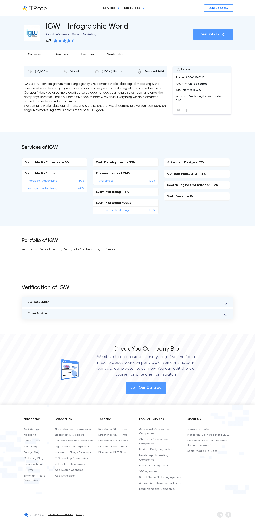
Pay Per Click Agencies (154, 465)
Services (61, 54)
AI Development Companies (73, 429)
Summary (35, 54)
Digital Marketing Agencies (72, 446)
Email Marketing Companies (157, 489)
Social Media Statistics (202, 451)
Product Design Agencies (155, 449)
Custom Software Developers (74, 440)
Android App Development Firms (160, 483)
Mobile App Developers (70, 464)
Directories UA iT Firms (113, 446)
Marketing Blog (33, 458)
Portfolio (87, 54)
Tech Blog (30, 446)
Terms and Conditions (60, 514)
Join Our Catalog (146, 388)
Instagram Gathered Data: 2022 (208, 435)
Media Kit (30, 435)
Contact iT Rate (198, 429)
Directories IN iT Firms (112, 452)
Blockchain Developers (69, 435)
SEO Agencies (148, 471)
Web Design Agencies (69, 470)
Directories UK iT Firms (113, 435)
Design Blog (32, 452)
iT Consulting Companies (71, 458)
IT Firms (29, 470)
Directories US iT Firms (113, 429)
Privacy (79, 514)
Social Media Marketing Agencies (161, 477)
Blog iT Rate (32, 440)
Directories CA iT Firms (113, 440)
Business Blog (33, 464)
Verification (115, 54)
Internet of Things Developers (74, 452)
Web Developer (65, 476)
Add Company (33, 429)
